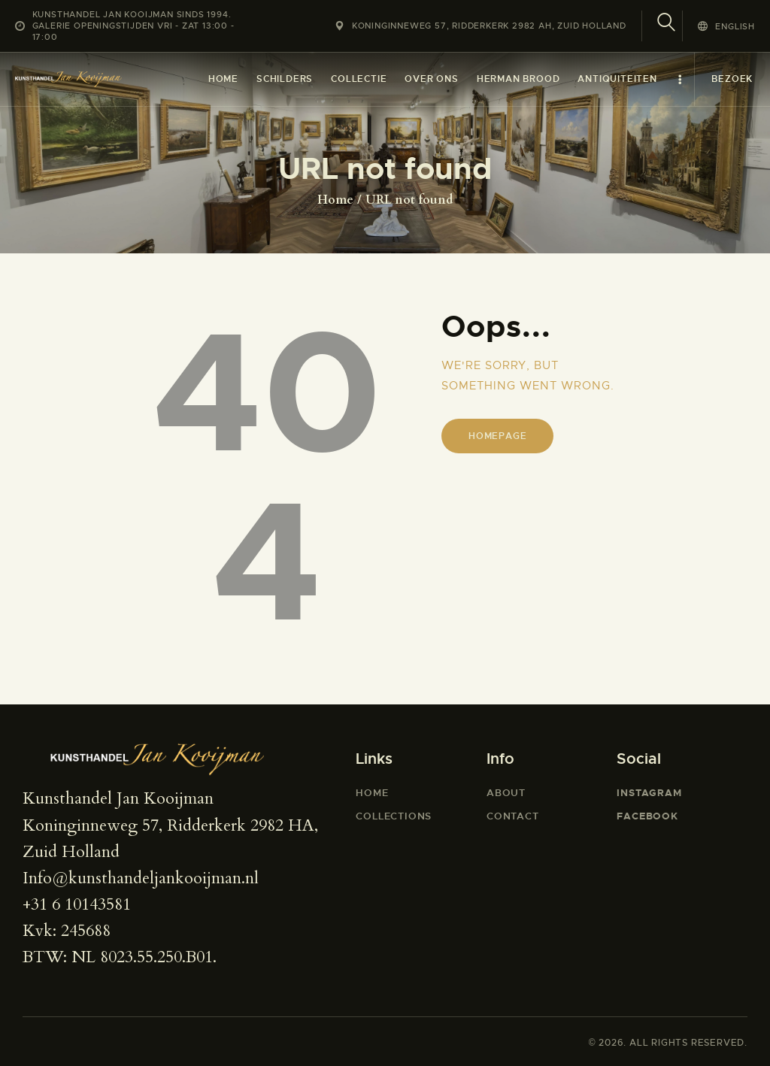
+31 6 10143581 (77, 904)
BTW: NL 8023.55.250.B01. (120, 957)
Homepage (497, 436)
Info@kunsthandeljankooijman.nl (141, 878)
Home (335, 200)
